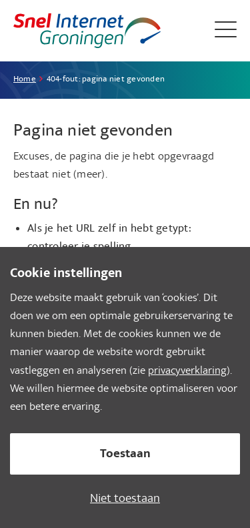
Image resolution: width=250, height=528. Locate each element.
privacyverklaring (187, 371)
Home (24, 79)
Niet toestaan (125, 499)
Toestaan (125, 455)
